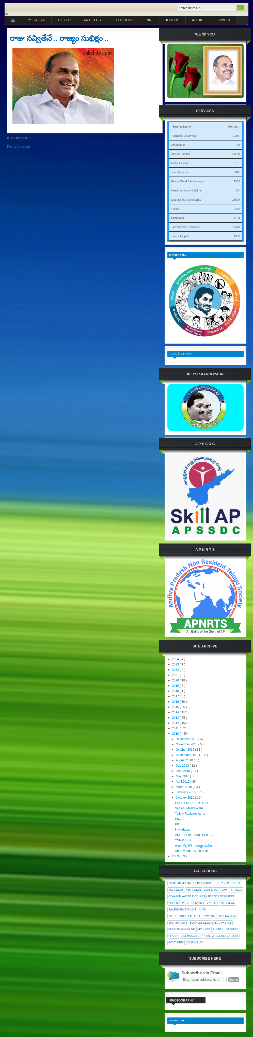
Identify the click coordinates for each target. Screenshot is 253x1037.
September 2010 (187, 755)
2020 (176, 680)
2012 (176, 723)
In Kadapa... (183, 829)
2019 (176, 686)
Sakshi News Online (182, 909)
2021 (176, 675)
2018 (176, 691)
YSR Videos (193, 889)
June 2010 (183, 771)
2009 (176, 856)
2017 (176, 696)
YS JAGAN (36, 20)
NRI (149, 20)
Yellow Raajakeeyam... (190, 813)
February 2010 (186, 792)
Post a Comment (18, 146)
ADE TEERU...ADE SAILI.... (194, 835)
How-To (224, 20)
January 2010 (185, 797)
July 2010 (183, 765)
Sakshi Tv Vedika (206, 903)
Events (218, 929)
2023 (176, 664)
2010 (176, 733)
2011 (176, 728)
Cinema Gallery (192, 936)
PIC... (179, 819)
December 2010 (187, 739)
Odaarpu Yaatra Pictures (186, 896)
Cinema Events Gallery (222, 936)
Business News (200, 922)
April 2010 (183, 781)
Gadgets (232, 929)
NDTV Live (204, 929)
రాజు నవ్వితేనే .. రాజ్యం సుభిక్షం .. (59, 38)
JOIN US (172, 20)
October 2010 (185, 749)
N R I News (228, 903)
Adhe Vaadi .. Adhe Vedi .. (192, 851)
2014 (176, 712)
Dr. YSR (64, 20)
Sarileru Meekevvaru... (190, 808)
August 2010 (185, 760)
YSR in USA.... (185, 840)
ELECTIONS (124, 20)
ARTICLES (92, 20)
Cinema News (228, 916)
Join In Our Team (215, 889)
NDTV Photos (222, 922)
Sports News (177, 922)
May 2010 (183, 776)
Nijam (202, 909)
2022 (176, 670)
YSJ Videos (175, 889)
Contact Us (194, 942)
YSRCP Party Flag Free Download (192, 916)
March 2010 (184, 787)
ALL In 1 (198, 20)
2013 (176, 717)
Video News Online (181, 929)
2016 (176, 702)
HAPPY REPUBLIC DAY (191, 803)
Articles (236, 889)
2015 (176, 707)
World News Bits (180, 903)
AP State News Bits (220, 896)
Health (173, 936)
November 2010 (187, 744)
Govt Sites (176, 942)
